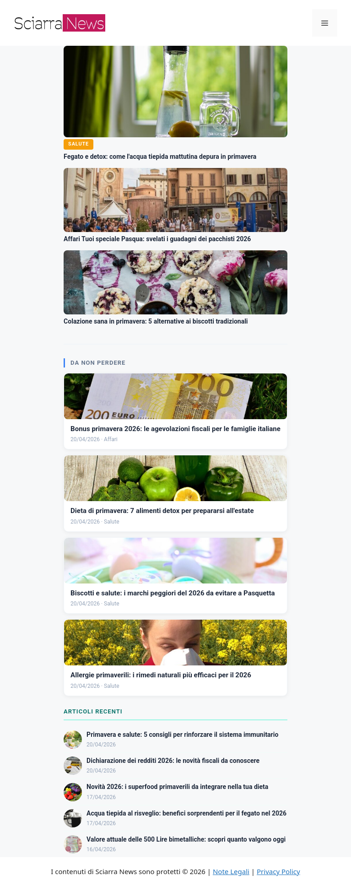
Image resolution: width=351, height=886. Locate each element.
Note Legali (231, 871)
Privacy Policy (278, 871)
